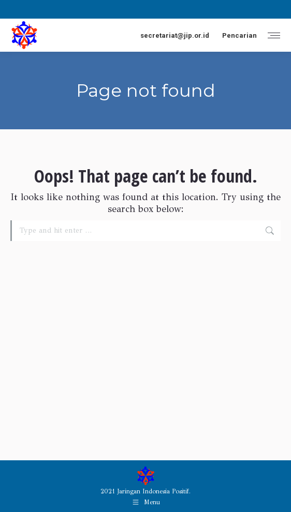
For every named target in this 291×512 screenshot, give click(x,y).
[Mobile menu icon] (274, 35)
